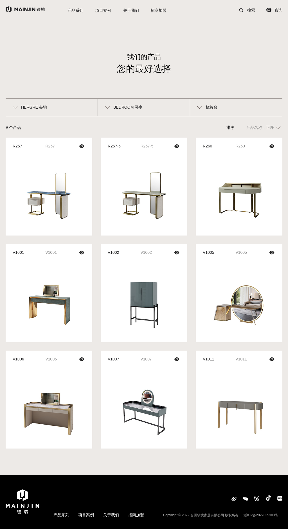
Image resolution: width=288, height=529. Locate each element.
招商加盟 (158, 10)
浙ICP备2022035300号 (261, 515)
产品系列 (75, 10)
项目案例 (103, 10)
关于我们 (131, 10)
